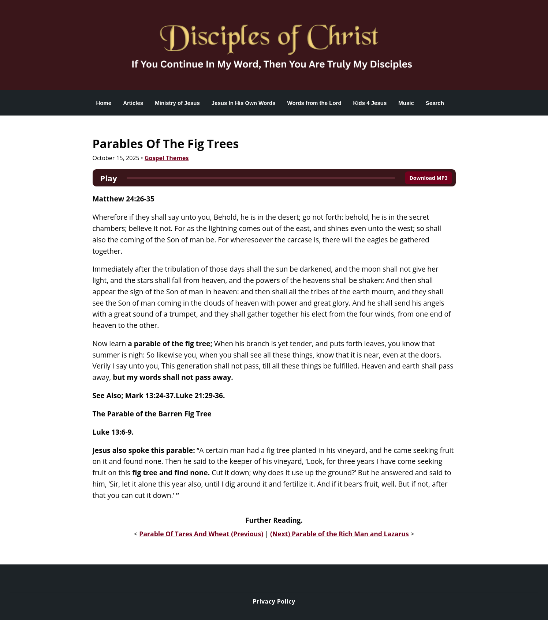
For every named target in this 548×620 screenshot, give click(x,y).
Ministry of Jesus (177, 103)
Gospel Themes (167, 158)
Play (108, 178)
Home (104, 103)
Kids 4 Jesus (370, 103)
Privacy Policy (274, 601)
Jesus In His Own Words (244, 103)
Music (406, 103)
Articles (133, 103)
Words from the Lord (314, 103)
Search (435, 103)
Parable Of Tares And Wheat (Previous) (201, 533)
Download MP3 (428, 177)
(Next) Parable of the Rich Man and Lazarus (339, 533)
